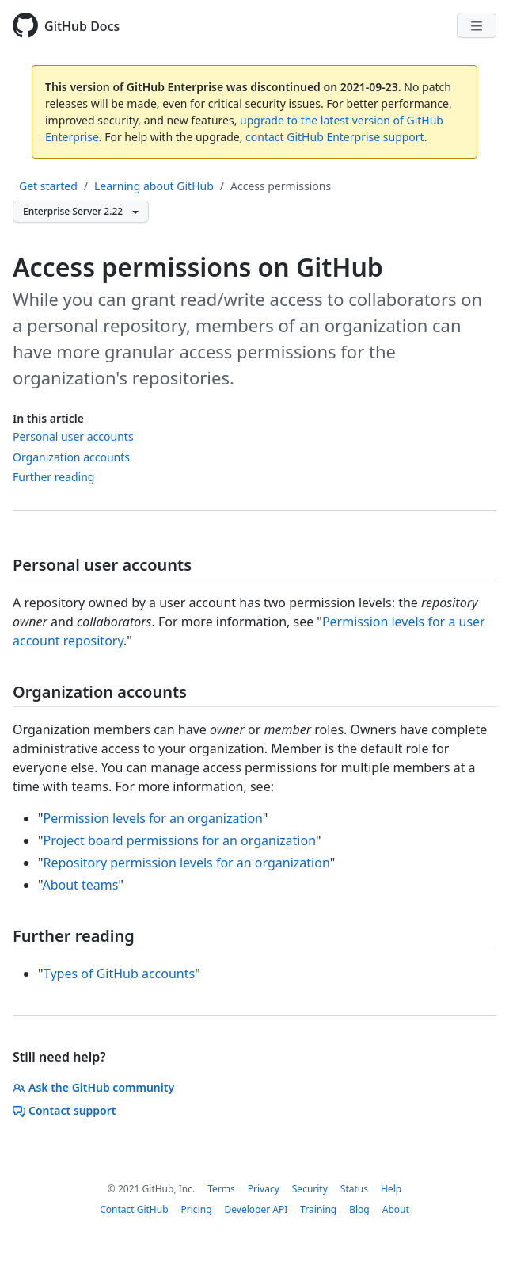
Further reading (53, 476)
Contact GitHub (134, 1209)
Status (354, 1189)
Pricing (196, 1209)
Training (318, 1209)
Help (391, 1189)
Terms (221, 1189)
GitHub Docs (82, 26)
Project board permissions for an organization (180, 840)
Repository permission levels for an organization (187, 862)
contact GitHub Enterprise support (334, 136)
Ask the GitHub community (93, 1087)
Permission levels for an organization (153, 818)
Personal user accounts (73, 436)
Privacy (263, 1189)
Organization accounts (71, 457)
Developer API (256, 1209)
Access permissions (280, 185)
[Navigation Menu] (476, 25)
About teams (80, 884)
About (395, 1209)
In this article (48, 418)
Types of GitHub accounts (119, 973)
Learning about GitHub (154, 185)
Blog (359, 1209)
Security (310, 1189)
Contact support (64, 1110)
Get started (48, 185)
